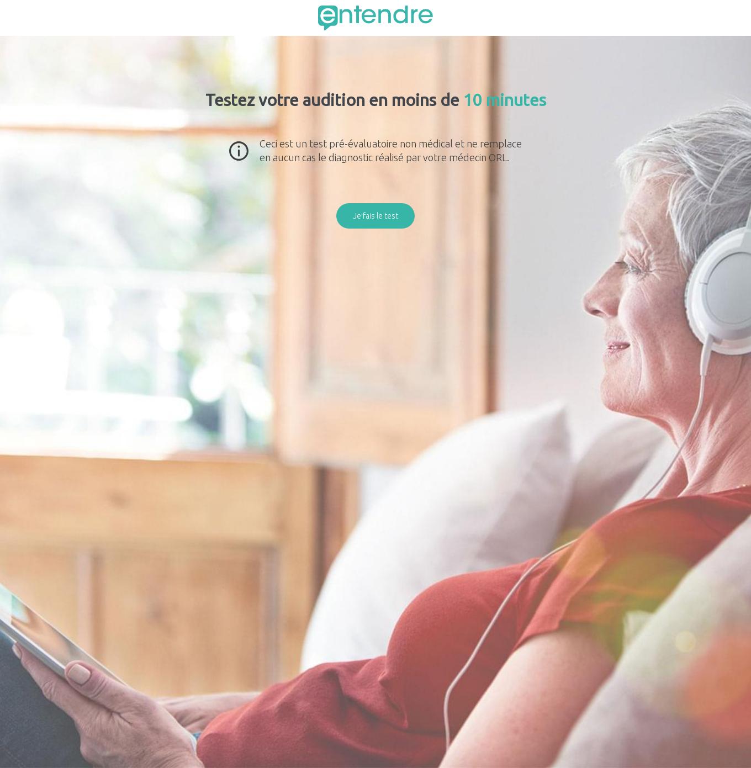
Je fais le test (375, 215)
